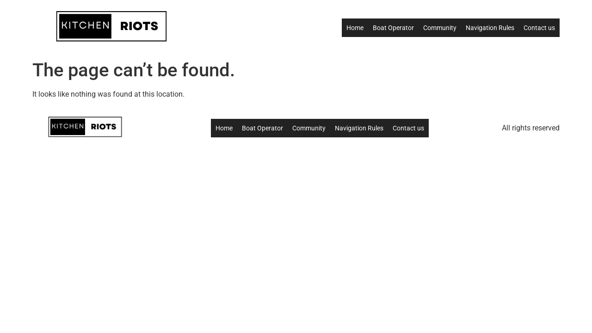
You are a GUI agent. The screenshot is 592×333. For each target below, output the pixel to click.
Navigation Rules (490, 27)
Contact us (539, 27)
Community (439, 27)
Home (355, 27)
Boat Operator (393, 27)
